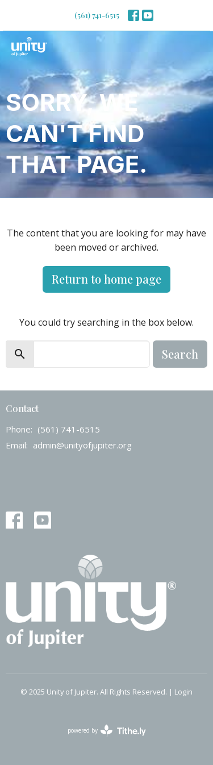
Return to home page (106, 278)
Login (183, 692)
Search (180, 353)
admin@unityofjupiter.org (82, 445)
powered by (107, 731)
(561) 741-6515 (96, 15)
